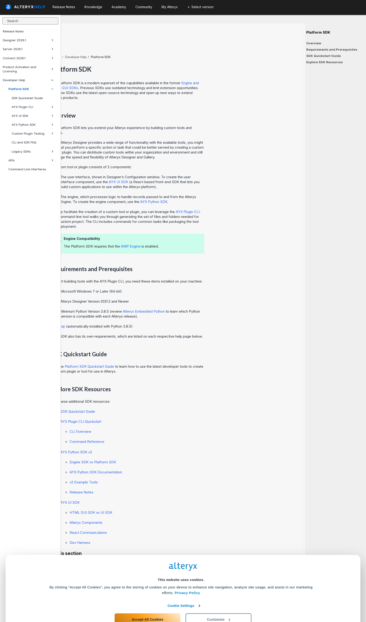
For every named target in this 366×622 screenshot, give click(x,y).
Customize (218, 601)
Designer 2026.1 (28, 40)
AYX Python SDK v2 (137, 439)
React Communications (149, 519)
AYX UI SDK (32, 116)
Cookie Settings (181, 588)
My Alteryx (170, 7)
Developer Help (28, 80)
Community (143, 7)
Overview (313, 43)
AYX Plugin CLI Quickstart (141, 408)
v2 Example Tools (144, 469)
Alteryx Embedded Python (205, 298)
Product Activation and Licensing (28, 69)
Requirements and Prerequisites (331, 49)
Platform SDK (30, 89)
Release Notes (13, 31)
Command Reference (147, 428)
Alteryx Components (146, 509)
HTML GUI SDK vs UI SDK (151, 499)
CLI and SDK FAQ (24, 142)
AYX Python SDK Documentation (156, 459)
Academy (119, 7)
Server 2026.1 (28, 49)
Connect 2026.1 (28, 58)
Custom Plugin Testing (32, 133)
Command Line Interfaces (27, 169)
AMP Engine (191, 233)
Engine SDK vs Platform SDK (153, 449)
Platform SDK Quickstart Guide (150, 353)
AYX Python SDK (32, 124)
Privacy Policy (187, 575)
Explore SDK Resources (324, 62)
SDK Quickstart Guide (27, 98)
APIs (30, 160)
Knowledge (93, 7)
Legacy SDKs (32, 151)
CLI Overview (141, 418)
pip (123, 313)
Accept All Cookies (147, 601)
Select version (201, 7)
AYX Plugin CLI (32, 107)
